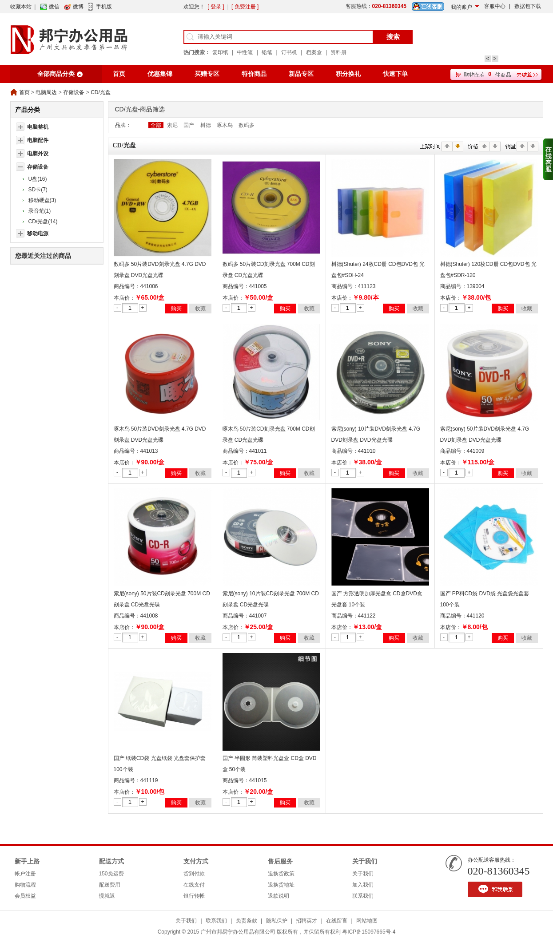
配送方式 (111, 861)
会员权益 (25, 896)
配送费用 (109, 885)
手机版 (104, 7)
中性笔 (245, 52)
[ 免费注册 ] (245, 7)
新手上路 (27, 861)
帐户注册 (25, 874)
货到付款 (194, 874)
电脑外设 (37, 153)
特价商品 (254, 74)
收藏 (200, 308)
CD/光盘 (101, 92)
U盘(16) (37, 179)
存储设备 (73, 92)
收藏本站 (21, 7)
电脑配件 (37, 140)
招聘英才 (306, 921)
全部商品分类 (56, 74)
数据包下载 (527, 6)
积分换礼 (348, 74)
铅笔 (267, 52)
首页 (119, 74)
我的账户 (461, 7)
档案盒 (314, 52)
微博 (78, 7)
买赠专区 (207, 74)
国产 (188, 125)
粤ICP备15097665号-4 (368, 932)
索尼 (172, 125)
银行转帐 (194, 896)
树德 (205, 125)
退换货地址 (281, 885)
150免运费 (111, 874)
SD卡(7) (38, 189)
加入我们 (363, 885)
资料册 (338, 52)
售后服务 (280, 861)
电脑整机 (37, 127)
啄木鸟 (225, 125)
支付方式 (195, 861)
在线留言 (336, 921)
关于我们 (364, 861)
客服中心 (494, 6)
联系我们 (363, 896)
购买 (176, 308)
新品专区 (301, 74)
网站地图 (367, 921)
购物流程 (25, 885)
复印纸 (220, 52)
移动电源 (37, 233)
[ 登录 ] (215, 7)
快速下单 (395, 74)
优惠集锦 (159, 74)
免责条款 (246, 921)
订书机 (289, 52)
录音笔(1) (39, 211)
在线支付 (194, 885)
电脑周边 (46, 92)
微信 (54, 7)
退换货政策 (281, 874)
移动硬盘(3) (42, 200)
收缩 (548, 159)
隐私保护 (276, 921)
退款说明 (278, 896)
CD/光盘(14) (43, 221)
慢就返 (107, 896)
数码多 (247, 125)
